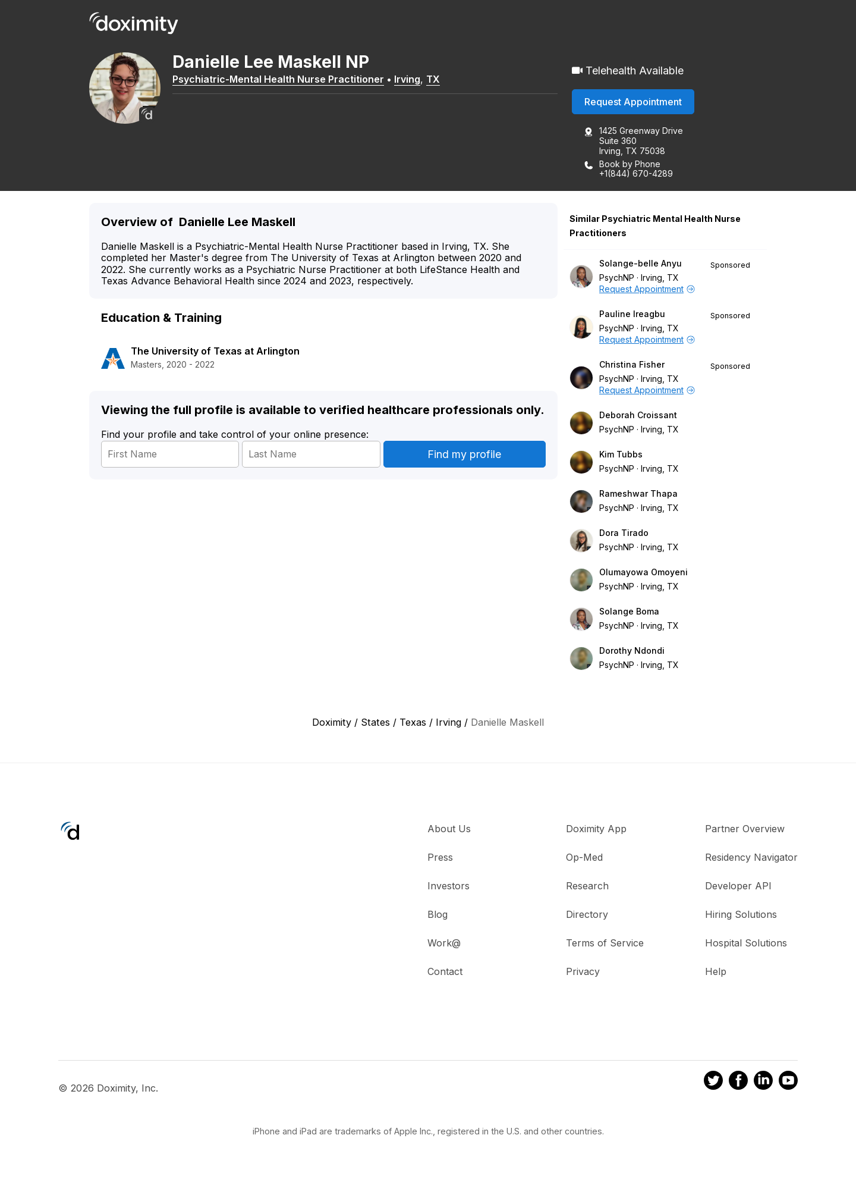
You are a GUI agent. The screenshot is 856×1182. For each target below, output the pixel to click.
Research (587, 886)
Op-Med (584, 857)
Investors (448, 886)
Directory (587, 914)
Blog (437, 914)
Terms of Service (605, 943)
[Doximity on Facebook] (738, 1082)
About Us (449, 829)
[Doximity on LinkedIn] (763, 1082)
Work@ (444, 943)
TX (433, 79)
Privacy (583, 971)
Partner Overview (745, 829)
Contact (444, 971)
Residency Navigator (751, 857)
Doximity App (596, 829)
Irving (407, 79)
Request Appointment (633, 102)
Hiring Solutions (741, 914)
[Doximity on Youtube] (788, 1082)
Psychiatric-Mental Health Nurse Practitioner (278, 79)
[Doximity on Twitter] (713, 1082)
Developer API (738, 886)
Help (715, 971)
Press (440, 857)
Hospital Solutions (746, 943)
